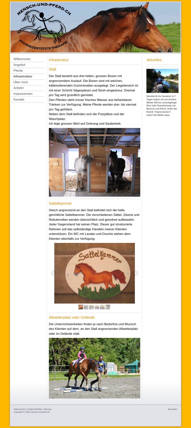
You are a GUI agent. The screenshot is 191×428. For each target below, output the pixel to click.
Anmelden (172, 409)
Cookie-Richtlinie (34, 409)
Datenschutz (19, 409)
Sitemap (47, 409)
